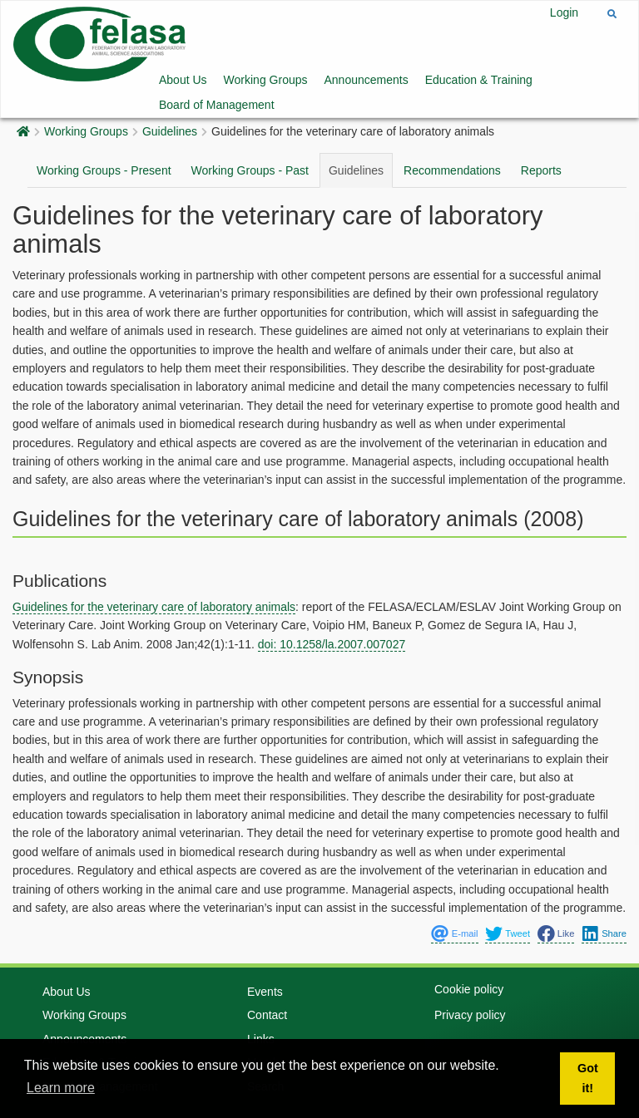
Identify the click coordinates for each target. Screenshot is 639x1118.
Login (564, 12)
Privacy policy (470, 984)
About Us (183, 79)
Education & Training (478, 79)
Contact (267, 985)
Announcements (366, 79)
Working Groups (266, 79)
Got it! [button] (587, 1078)
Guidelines (169, 131)
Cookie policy (468, 958)
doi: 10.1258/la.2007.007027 (332, 644)
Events (265, 961)
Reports (541, 170)
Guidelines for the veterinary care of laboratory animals (153, 606)
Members (271, 1031)
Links (261, 1008)
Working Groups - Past (250, 170)
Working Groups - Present (104, 170)
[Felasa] (99, 43)
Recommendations (452, 170)
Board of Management (217, 104)
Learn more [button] (61, 1088)
